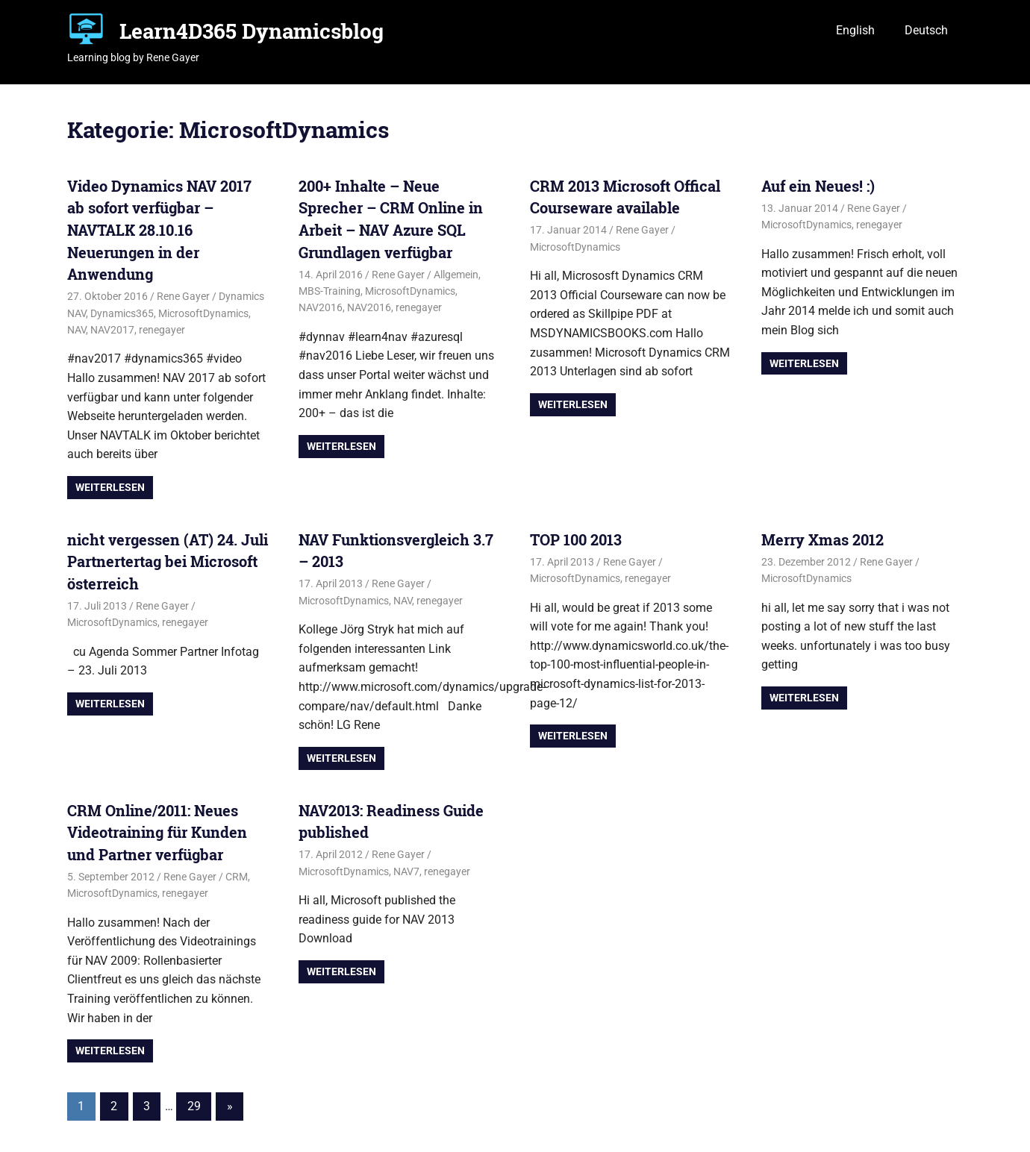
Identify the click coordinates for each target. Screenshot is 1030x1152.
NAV (76, 330)
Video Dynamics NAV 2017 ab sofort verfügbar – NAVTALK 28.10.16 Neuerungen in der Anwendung (159, 230)
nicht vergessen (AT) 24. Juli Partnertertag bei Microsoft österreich (167, 561)
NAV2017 (112, 330)
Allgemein (456, 275)
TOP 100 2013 (576, 539)
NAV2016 (321, 307)
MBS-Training (329, 291)
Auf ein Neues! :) (818, 185)
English (855, 30)
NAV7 (406, 871)
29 (194, 1106)
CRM (236, 877)
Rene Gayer (183, 296)
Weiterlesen (110, 487)
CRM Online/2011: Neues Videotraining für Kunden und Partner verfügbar (157, 832)
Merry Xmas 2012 (822, 539)
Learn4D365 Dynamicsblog (251, 31)
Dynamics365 (122, 313)
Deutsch (926, 30)
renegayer (162, 330)
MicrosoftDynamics (203, 313)
